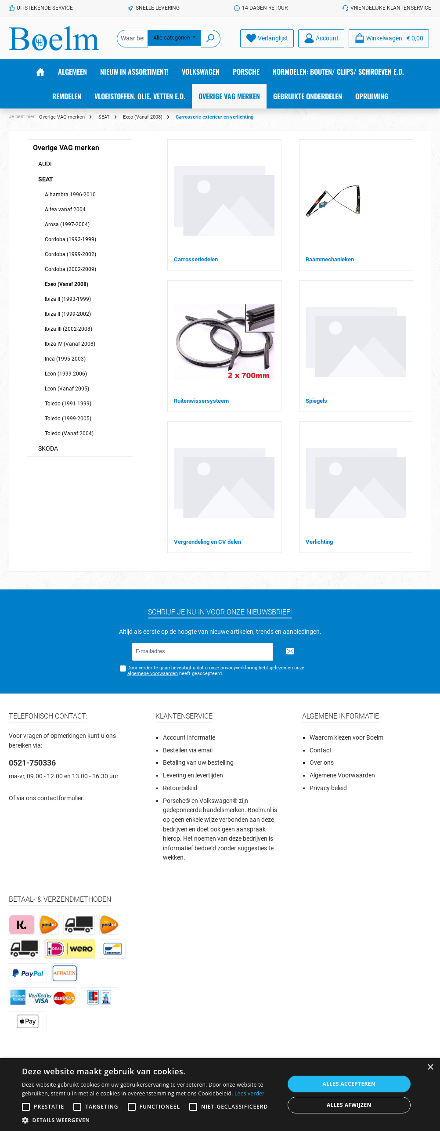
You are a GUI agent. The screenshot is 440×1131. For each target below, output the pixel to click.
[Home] (40, 71)
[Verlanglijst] (267, 38)
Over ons (322, 762)
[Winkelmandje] (389, 38)
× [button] (430, 1067)
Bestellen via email (188, 750)
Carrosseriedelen (196, 259)
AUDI (45, 163)
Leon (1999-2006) (66, 374)
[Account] (321, 38)
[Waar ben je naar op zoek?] (132, 38)
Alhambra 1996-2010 (70, 195)
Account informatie (189, 737)
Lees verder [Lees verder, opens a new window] (249, 1093)
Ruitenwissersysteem (201, 400)
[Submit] (290, 652)
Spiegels (316, 400)
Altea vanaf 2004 (65, 209)
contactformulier (60, 798)
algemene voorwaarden (152, 673)
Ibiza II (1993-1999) (68, 299)
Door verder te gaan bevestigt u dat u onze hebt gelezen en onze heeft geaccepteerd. (215, 670)
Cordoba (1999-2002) (70, 254)
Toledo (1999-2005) (68, 419)
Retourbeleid (180, 788)
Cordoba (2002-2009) (70, 269)
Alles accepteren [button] (349, 1084)
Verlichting (319, 541)
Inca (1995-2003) (65, 359)
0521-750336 (32, 762)
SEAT (45, 179)
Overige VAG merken (66, 148)
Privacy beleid (328, 788)
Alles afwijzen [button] (349, 1105)
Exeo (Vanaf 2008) (66, 284)
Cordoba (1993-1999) (70, 239)
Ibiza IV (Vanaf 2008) (70, 344)
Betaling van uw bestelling (198, 762)
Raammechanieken (330, 259)
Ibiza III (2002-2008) (68, 329)
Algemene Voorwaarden (342, 775)
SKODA (48, 448)
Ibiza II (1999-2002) (68, 314)
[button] (149, 1120)
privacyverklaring (238, 668)
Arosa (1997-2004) (67, 224)
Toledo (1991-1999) (68, 404)
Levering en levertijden (193, 775)
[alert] (220, 1094)
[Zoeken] (210, 38)
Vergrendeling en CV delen (207, 541)
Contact (321, 750)
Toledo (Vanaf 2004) (69, 433)
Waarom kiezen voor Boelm (346, 737)
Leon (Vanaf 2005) (67, 389)
